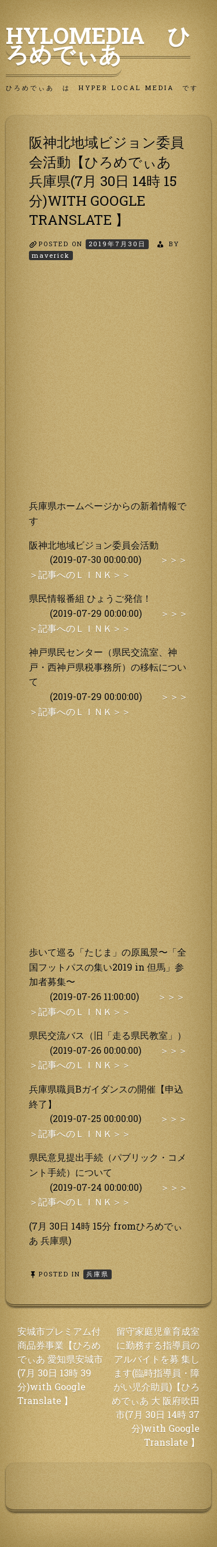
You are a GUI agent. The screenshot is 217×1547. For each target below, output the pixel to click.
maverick (51, 255)
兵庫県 (97, 1274)
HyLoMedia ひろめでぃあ (98, 44)
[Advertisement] (108, 390)
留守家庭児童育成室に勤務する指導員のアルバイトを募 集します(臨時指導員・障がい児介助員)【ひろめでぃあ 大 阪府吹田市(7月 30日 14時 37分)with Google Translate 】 (156, 1386)
